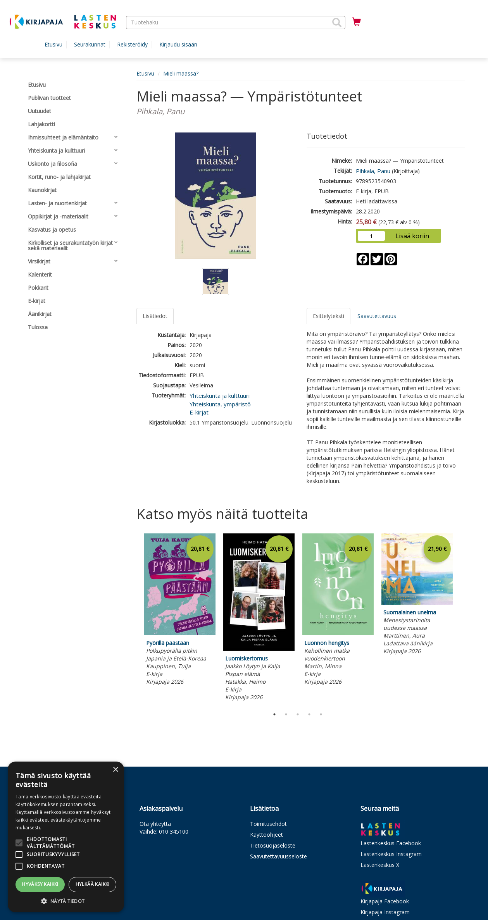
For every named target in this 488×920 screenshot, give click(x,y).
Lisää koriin (412, 236)
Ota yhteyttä (155, 823)
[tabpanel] (179, 611)
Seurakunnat (89, 44)
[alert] (66, 837)
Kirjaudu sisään (178, 44)
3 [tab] (298, 714)
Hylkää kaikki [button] (93, 884)
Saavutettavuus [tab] (376, 316)
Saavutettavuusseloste (278, 856)
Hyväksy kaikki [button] (40, 884)
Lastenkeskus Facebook (390, 843)
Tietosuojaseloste (272, 845)
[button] (336, 22)
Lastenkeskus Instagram (391, 854)
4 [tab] (309, 714)
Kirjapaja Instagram (385, 912)
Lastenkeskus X (379, 864)
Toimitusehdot (268, 823)
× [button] (115, 770)
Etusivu (53, 44)
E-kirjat (199, 412)
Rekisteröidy (132, 44)
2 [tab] (286, 714)
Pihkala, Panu (373, 171)
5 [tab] (321, 714)
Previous (134, 619)
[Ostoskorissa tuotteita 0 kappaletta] (356, 22)
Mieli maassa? (180, 73)
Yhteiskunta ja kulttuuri (220, 395)
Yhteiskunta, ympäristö (220, 404)
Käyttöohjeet (266, 834)
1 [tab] (274, 714)
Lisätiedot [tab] (155, 316)
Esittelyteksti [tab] (328, 316)
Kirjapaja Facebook (384, 901)
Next (461, 619)
